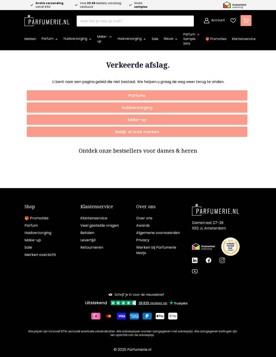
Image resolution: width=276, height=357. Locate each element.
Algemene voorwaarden (158, 232)
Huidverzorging (37, 232)
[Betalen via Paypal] (149, 316)
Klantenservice (96, 206)
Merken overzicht (40, 254)
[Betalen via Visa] (123, 316)
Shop (29, 206)
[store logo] (46, 19)
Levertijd (87, 240)
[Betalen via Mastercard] (110, 316)
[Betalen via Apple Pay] (161, 316)
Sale (28, 247)
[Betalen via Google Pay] (174, 316)
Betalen (87, 232)
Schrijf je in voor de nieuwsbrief (136, 294)
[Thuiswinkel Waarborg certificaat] (203, 246)
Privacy (142, 240)
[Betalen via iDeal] (97, 316)
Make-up (32, 240)
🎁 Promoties (36, 218)
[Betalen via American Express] (136, 316)
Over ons (146, 206)
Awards (143, 225)
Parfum (31, 225)
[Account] (214, 20)
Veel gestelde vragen (99, 225)
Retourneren (91, 247)
